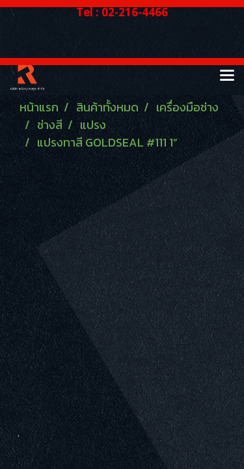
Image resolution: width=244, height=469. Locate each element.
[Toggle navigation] (227, 76)
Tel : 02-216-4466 (122, 12)
